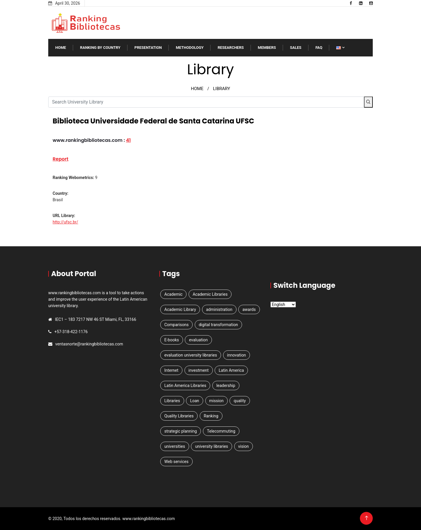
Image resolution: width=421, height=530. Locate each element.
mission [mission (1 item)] (216, 400)
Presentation (148, 47)
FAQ (318, 47)
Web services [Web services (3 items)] (176, 461)
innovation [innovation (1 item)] (236, 355)
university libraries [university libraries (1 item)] (211, 446)
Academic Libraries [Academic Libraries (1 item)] (210, 294)
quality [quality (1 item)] (240, 400)
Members (267, 47)
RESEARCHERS (231, 47)
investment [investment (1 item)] (199, 370)
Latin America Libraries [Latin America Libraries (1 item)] (185, 385)
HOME (197, 88)
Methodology (189, 47)
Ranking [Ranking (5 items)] (211, 416)
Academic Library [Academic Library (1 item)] (180, 309)
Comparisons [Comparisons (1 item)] (176, 324)
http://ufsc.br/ (65, 222)
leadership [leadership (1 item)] (225, 385)
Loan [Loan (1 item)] (194, 400)
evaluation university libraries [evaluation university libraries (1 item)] (190, 355)
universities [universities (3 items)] (174, 446)
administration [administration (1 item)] (219, 309)
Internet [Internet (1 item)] (171, 370)
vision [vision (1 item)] (243, 446)
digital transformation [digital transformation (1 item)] (218, 324)
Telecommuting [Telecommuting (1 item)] (221, 431)
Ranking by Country (100, 47)
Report (60, 159)
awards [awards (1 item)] (249, 309)
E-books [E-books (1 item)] (171, 340)
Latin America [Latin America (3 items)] (231, 370)
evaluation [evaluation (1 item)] (198, 340)
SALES (295, 47)
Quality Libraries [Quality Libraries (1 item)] (179, 416)
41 (128, 140)
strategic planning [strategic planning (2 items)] (180, 431)
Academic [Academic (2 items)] (173, 294)
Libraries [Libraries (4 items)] (172, 400)
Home (60, 47)
